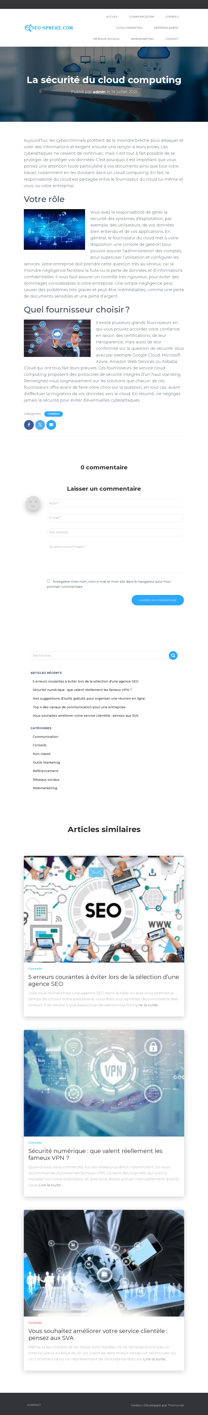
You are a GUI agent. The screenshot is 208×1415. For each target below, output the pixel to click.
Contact (172, 38)
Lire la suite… (147, 1005)
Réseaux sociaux (107, 38)
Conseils (172, 16)
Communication (141, 16)
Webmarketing (142, 38)
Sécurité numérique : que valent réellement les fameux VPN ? (82, 690)
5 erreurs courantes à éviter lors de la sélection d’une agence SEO (86, 681)
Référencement (166, 27)
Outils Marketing (129, 27)
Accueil (112, 16)
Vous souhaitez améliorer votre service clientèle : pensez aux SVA (85, 716)
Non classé (42, 754)
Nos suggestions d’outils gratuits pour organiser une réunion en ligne (89, 698)
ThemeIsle (176, 1405)
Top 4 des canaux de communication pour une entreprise (79, 707)
